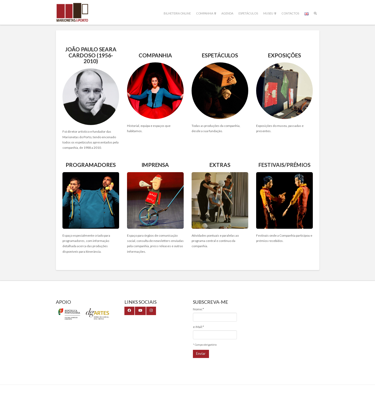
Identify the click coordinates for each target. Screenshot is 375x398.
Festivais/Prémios (284, 165)
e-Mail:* (198, 327)
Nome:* (198, 309)
